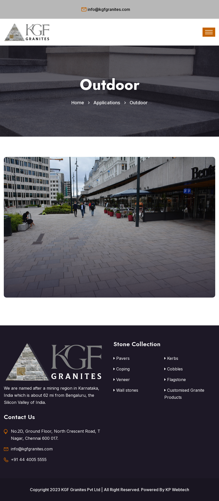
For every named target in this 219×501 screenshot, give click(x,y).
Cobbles (173, 368)
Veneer (121, 379)
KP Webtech (177, 489)
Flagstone (175, 379)
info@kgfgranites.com (109, 9)
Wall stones (125, 390)
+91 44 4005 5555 (29, 459)
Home (77, 102)
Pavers (121, 358)
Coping (121, 368)
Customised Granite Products (184, 394)
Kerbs (171, 358)
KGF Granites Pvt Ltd (80, 489)
